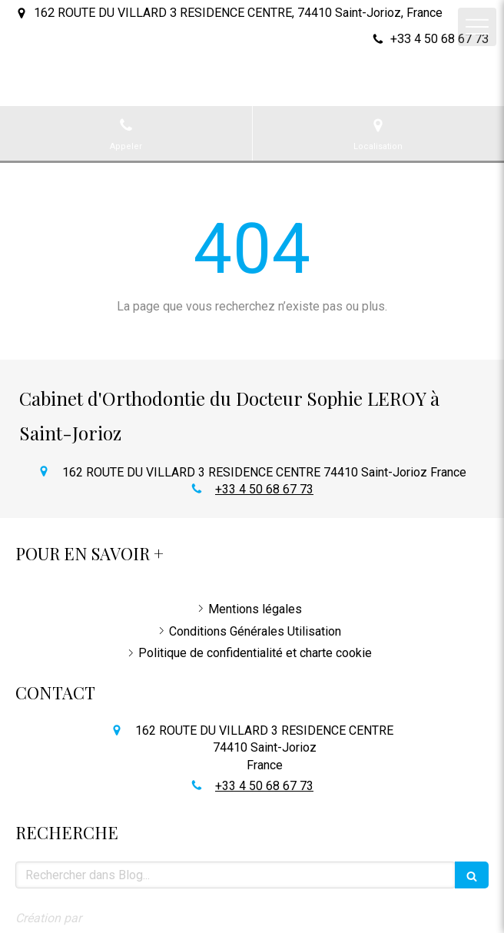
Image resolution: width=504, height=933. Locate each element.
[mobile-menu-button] (477, 27)
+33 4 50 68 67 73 (264, 489)
